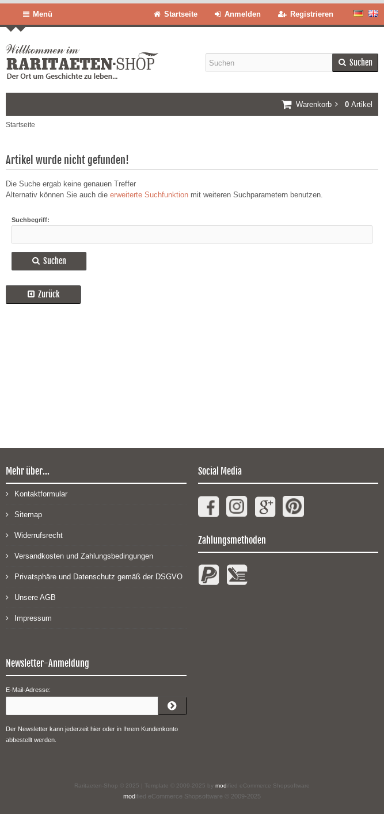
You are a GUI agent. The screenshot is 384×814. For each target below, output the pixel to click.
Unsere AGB (31, 597)
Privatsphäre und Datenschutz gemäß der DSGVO (94, 576)
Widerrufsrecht (34, 535)
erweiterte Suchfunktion (149, 194)
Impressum (29, 617)
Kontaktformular (36, 493)
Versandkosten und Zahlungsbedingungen (79, 555)
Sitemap (24, 514)
